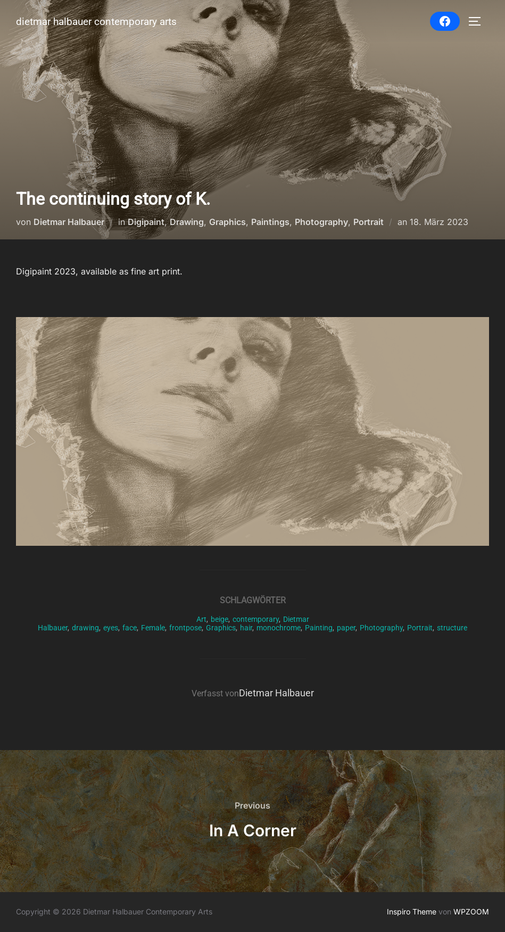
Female (153, 627)
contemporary (256, 619)
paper (346, 627)
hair (246, 627)
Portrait (368, 222)
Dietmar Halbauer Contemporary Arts (96, 21)
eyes (110, 627)
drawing (85, 627)
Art (201, 619)
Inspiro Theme (411, 911)
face (129, 627)
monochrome (278, 627)
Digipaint (146, 222)
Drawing (187, 222)
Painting (319, 627)
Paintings (270, 222)
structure (452, 627)
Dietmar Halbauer (69, 222)
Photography (321, 222)
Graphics (227, 222)
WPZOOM (471, 911)
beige (219, 619)
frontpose (185, 627)
